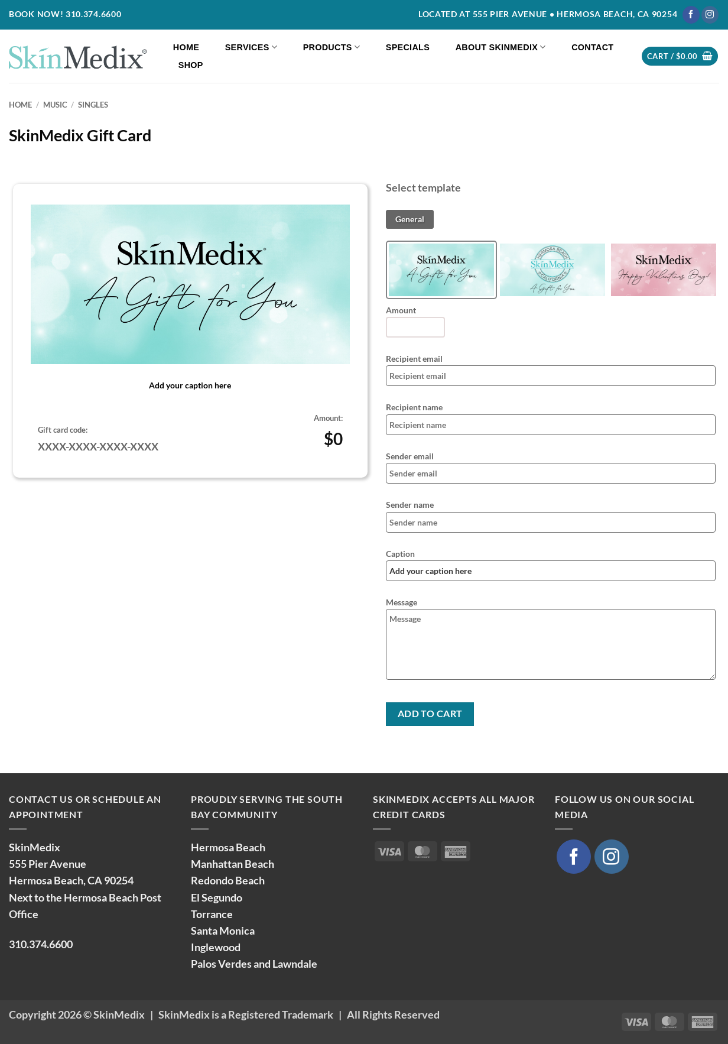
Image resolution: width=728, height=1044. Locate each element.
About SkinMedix (501, 47)
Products (331, 47)
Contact (592, 47)
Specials (408, 47)
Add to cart (430, 713)
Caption (400, 554)
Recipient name (414, 407)
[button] (680, 56)
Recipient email (414, 359)
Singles (93, 104)
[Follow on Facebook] (691, 15)
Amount (401, 310)
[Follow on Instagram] (710, 15)
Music (55, 104)
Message (401, 602)
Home (186, 47)
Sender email (410, 456)
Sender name (410, 505)
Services (251, 47)
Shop (190, 65)
